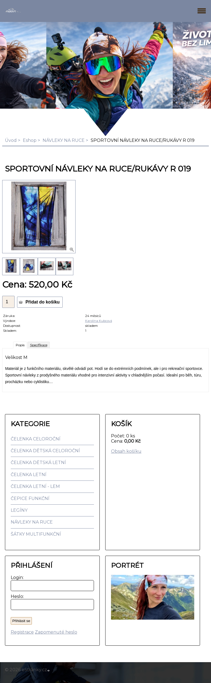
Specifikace (38, 345)
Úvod (11, 140)
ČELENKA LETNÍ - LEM (35, 486)
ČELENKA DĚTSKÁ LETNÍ (38, 462)
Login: (16, 577)
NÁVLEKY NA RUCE (64, 140)
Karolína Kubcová (98, 321)
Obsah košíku (126, 451)
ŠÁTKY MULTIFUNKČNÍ (36, 534)
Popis (20, 345)
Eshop (30, 140)
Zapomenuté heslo (56, 632)
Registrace (22, 632)
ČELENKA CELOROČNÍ (35, 439)
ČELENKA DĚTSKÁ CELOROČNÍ (45, 450)
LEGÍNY (19, 510)
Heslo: (16, 596)
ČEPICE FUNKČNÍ (30, 498)
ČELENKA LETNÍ (28, 474)
